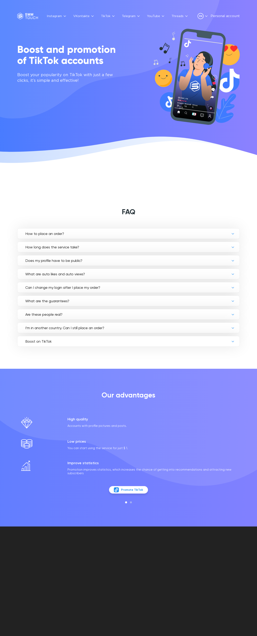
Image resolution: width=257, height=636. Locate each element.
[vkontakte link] (210, 568)
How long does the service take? (52, 247)
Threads (177, 16)
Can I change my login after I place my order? (62, 287)
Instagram (54, 16)
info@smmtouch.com (223, 559)
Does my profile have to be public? (53, 260)
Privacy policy (141, 567)
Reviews (102, 562)
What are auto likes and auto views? (55, 274)
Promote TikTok (129, 497)
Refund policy (141, 571)
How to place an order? (44, 233)
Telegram (129, 16)
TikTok (105, 16)
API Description (108, 567)
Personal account (225, 16)
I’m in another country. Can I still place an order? (64, 328)
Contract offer (142, 562)
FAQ (99, 558)
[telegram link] (216, 568)
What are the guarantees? (47, 301)
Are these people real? (43, 314)
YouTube (153, 16)
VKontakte (81, 16)
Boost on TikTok (38, 341)
